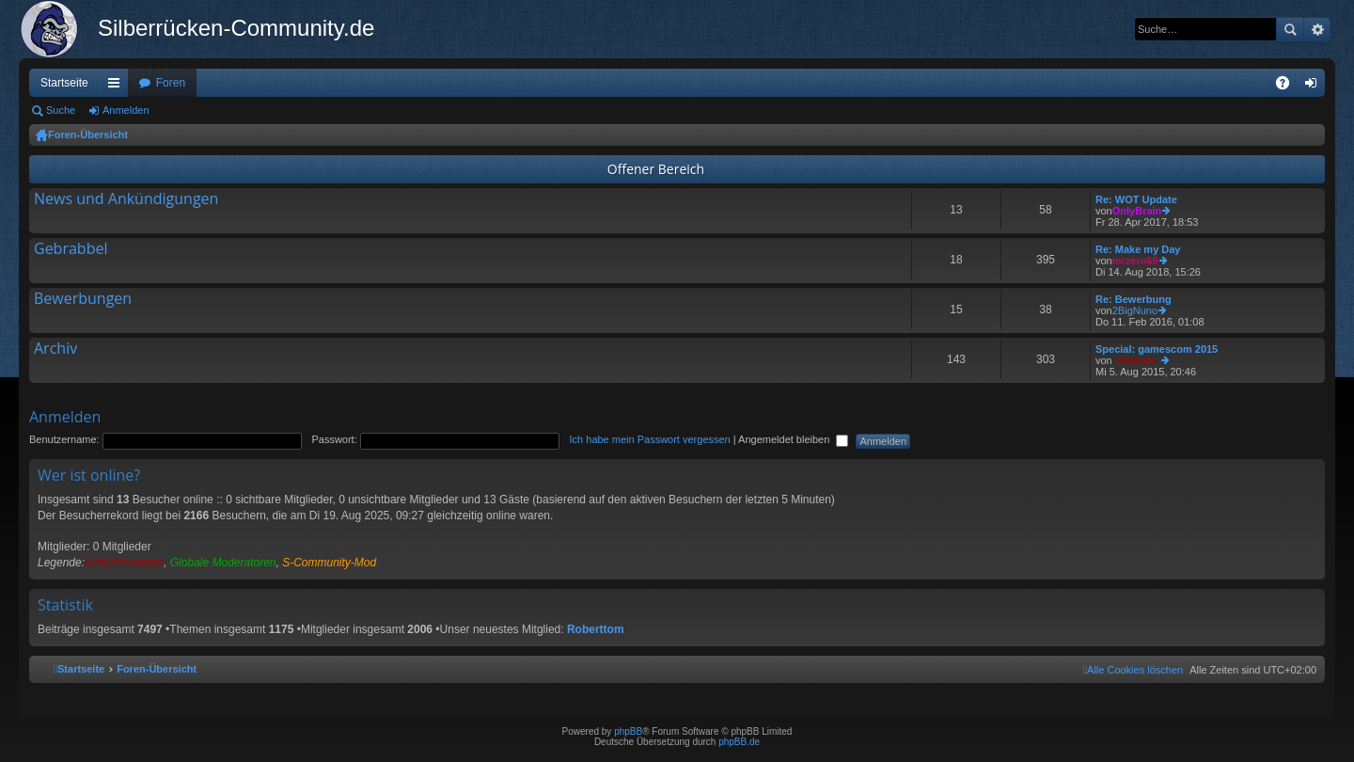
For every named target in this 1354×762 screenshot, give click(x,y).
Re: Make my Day (1138, 249)
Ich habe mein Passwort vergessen (650, 439)
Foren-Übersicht (88, 134)
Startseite (64, 82)
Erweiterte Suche (1317, 29)
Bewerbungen (83, 299)
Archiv (55, 349)
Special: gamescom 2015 (1156, 349)
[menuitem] (1133, 669)
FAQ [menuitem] (1289, 86)
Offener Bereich (655, 169)
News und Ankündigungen (126, 199)
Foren (170, 82)
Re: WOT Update (1136, 199)
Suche (1290, 29)
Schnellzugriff (117, 86)
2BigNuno (1134, 310)
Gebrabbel (70, 249)
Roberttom (595, 629)
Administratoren (124, 562)
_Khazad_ (1136, 360)
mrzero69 (1135, 260)
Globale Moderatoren (223, 562)
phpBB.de (739, 742)
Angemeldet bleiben (793, 439)
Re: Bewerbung (1133, 299)
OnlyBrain (1137, 210)
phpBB (628, 731)
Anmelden (126, 110)
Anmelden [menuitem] (1315, 86)
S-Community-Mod (329, 562)
